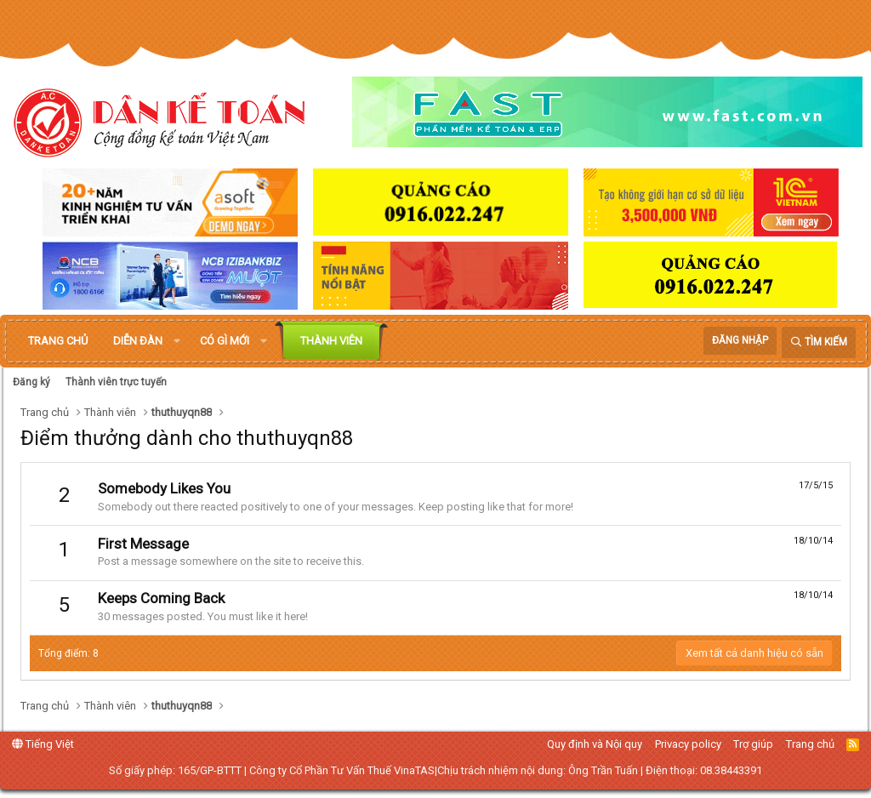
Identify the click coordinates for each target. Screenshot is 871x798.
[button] (177, 341)
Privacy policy (688, 744)
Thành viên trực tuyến (116, 382)
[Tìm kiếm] (819, 342)
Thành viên (331, 340)
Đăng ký (31, 382)
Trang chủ (58, 340)
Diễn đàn (137, 340)
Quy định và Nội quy (594, 744)
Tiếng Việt (43, 744)
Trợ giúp (753, 744)
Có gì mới (224, 340)
